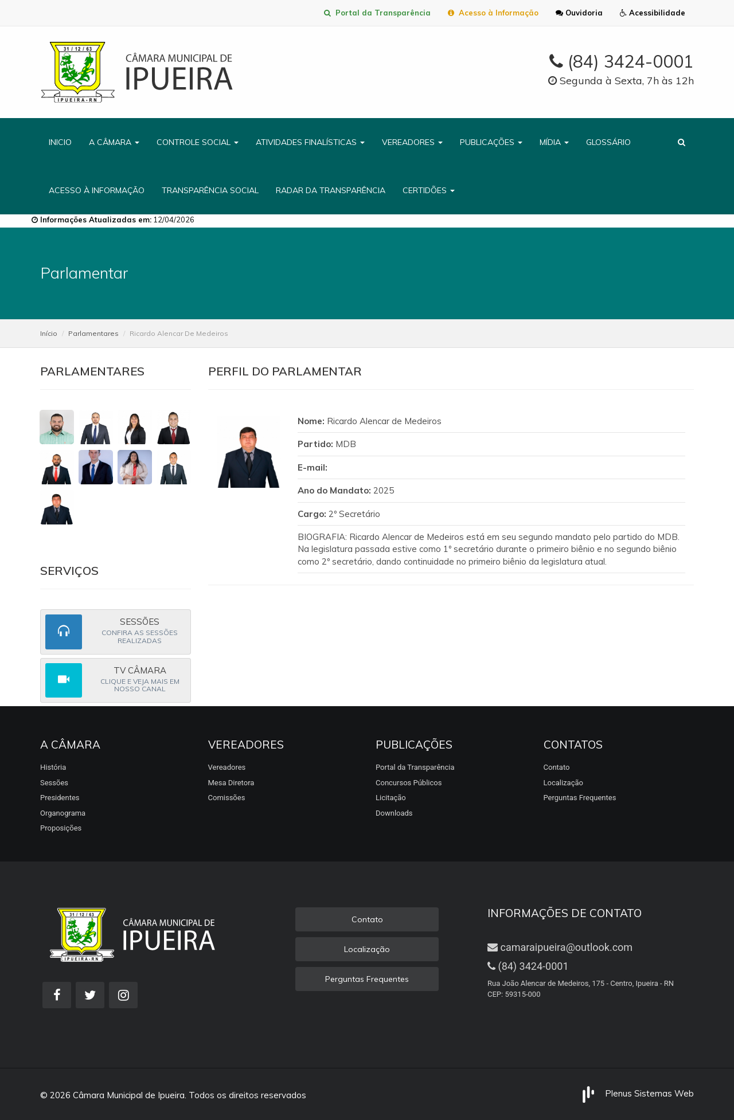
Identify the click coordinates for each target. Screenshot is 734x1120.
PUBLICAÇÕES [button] (491, 142)
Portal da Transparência (377, 12)
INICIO (60, 142)
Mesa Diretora (231, 782)
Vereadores (227, 767)
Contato (557, 767)
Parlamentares (93, 333)
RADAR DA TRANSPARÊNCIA (330, 190)
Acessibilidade (652, 12)
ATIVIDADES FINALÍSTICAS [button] (310, 142)
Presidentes (60, 797)
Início (48, 333)
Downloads (394, 813)
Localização (563, 782)
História (53, 767)
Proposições (60, 828)
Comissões (226, 797)
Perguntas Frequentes (580, 797)
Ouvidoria (579, 12)
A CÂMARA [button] (114, 142)
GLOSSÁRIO (608, 142)
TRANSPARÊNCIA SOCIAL (210, 190)
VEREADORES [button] (412, 142)
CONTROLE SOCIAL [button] (198, 142)
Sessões (54, 782)
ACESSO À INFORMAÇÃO (97, 190)
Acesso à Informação (493, 12)
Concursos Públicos (409, 782)
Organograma (62, 813)
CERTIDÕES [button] (429, 190)
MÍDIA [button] (554, 142)
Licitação (391, 797)
